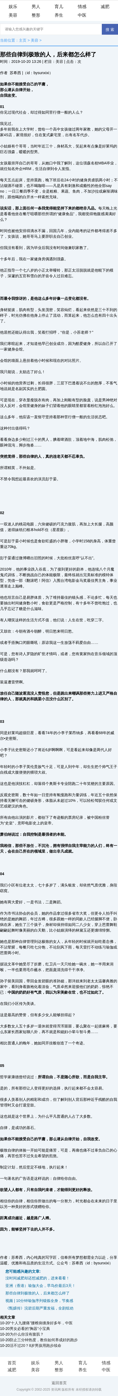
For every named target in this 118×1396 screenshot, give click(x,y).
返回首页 (59, 1383)
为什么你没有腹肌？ (27, 1334)
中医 (82, 15)
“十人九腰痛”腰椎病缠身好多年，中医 (41, 1323)
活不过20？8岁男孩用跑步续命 (35, 1345)
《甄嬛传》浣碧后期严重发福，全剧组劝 (39, 1308)
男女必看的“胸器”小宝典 (30, 1328)
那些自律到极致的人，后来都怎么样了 (37, 1293)
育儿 (59, 6)
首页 (12, 1363)
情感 (82, 6)
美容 (13, 15)
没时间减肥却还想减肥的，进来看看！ (37, 1278)
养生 (59, 15)
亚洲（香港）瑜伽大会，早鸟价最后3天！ (40, 1285)
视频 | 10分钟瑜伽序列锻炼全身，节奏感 (39, 1300)
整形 (36, 15)
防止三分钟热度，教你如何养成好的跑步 (44, 1340)
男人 (36, 6)
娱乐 (13, 6)
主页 (22, 40)
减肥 (105, 6)
